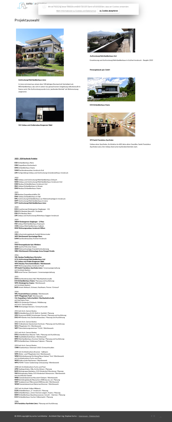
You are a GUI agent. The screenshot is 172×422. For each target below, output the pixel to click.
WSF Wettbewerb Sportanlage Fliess (28, 236)
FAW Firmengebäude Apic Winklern (28, 245)
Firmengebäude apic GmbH (99, 70)
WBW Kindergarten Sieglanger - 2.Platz (29, 222)
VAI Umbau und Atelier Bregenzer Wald (29, 261)
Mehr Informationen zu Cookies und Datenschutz (76, 11)
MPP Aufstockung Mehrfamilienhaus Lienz (30, 203)
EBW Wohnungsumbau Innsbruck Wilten (30, 228)
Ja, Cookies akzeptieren (108, 11)
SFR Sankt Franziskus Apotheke (101, 140)
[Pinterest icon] (154, 416)
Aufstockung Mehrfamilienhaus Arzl (103, 56)
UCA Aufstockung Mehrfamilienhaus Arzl (30, 259)
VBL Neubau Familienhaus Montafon (28, 257)
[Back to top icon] (160, 417)
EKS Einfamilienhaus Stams (100, 105)
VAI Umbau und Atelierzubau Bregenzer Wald (35, 125)
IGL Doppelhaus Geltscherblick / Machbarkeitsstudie (34, 298)
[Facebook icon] (152, 416)
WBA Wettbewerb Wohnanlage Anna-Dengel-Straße (34, 251)
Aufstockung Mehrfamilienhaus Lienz (32, 80)
